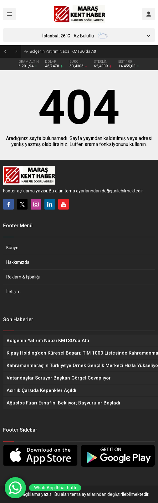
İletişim (13, 291)
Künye (12, 247)
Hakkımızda (17, 262)
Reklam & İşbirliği (23, 276)
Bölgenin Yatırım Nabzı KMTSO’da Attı (63, 51)
